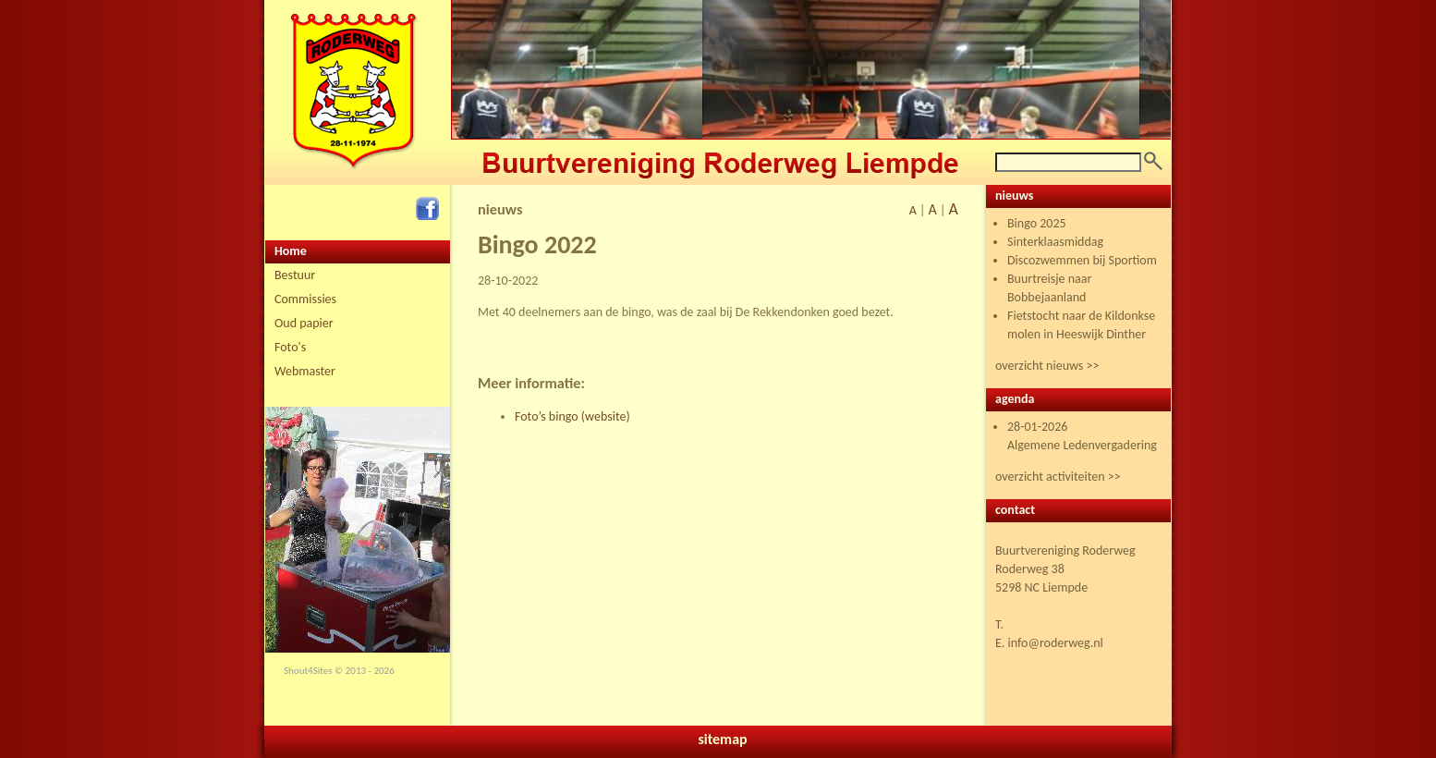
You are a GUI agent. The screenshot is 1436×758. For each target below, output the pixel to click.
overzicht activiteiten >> (1058, 476)
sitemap (722, 739)
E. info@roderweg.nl (1049, 643)
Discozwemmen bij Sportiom (1082, 260)
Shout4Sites (308, 671)
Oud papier (304, 323)
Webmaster (304, 371)
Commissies (305, 299)
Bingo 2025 (1036, 223)
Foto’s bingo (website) (572, 416)
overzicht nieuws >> (1047, 365)
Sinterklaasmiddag (1055, 242)
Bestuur (294, 275)
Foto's (290, 347)
